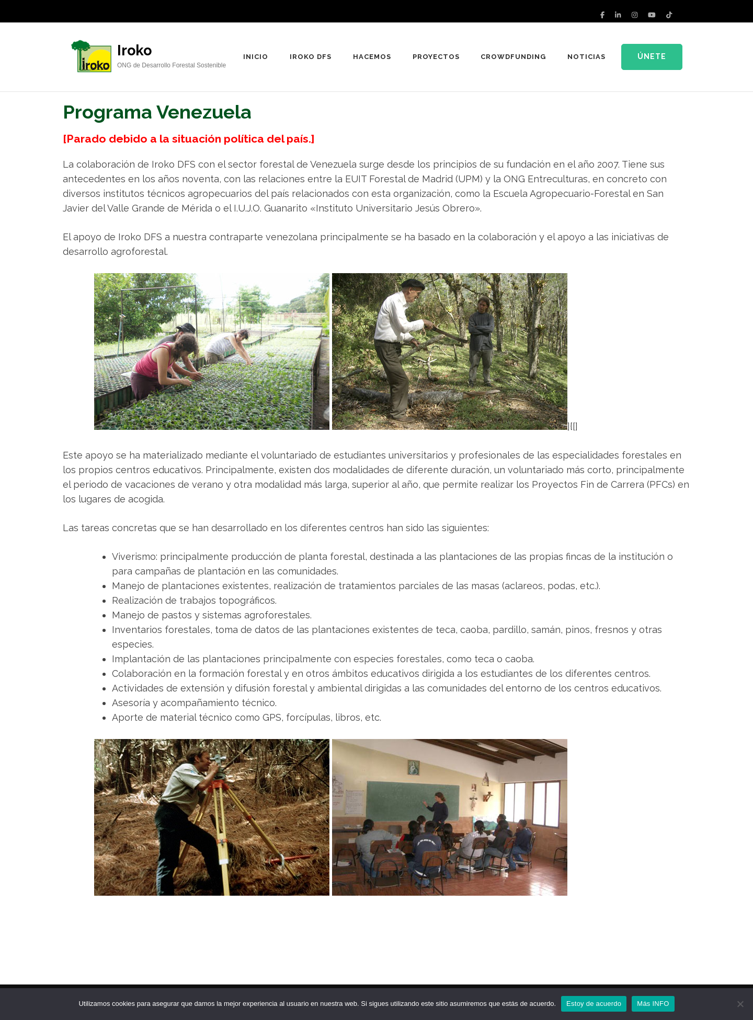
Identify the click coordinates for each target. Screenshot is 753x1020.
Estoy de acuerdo (593, 1003)
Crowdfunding (513, 57)
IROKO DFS (311, 57)
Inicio (255, 57)
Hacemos (372, 57)
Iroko (134, 50)
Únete (651, 56)
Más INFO (653, 1003)
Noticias (586, 57)
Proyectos (436, 57)
